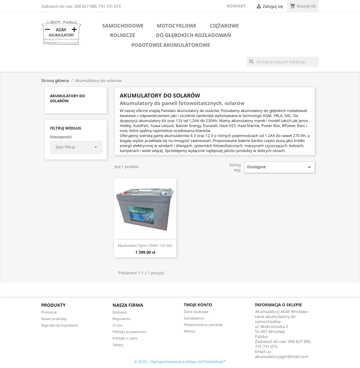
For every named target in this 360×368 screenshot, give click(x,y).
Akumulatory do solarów (67, 98)
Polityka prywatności (129, 331)
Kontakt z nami (125, 338)
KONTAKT (236, 6)
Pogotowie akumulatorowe (170, 45)
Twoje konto (198, 305)
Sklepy (117, 344)
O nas (117, 325)
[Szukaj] (282, 62)
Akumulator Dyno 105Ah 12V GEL (145, 245)
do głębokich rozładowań (193, 35)
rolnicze (122, 35)
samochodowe (123, 25)
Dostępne (279, 167)
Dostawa (119, 312)
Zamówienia (194, 318)
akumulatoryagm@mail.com (281, 356)
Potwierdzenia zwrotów (203, 324)
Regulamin (121, 318)
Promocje (49, 312)
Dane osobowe (196, 311)
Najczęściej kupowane (59, 325)
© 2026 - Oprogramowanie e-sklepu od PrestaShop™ (180, 361)
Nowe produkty (54, 318)
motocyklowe (176, 25)
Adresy (189, 331)
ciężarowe (224, 25)
